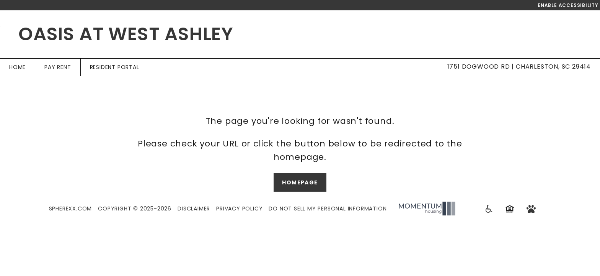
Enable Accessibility (568, 5)
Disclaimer (194, 208)
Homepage (300, 182)
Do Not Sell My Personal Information (327, 208)
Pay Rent (57, 67)
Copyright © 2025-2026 (134, 208)
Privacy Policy (239, 208)
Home (17, 67)
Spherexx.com (70, 208)
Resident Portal (114, 67)
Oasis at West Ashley (125, 34)
